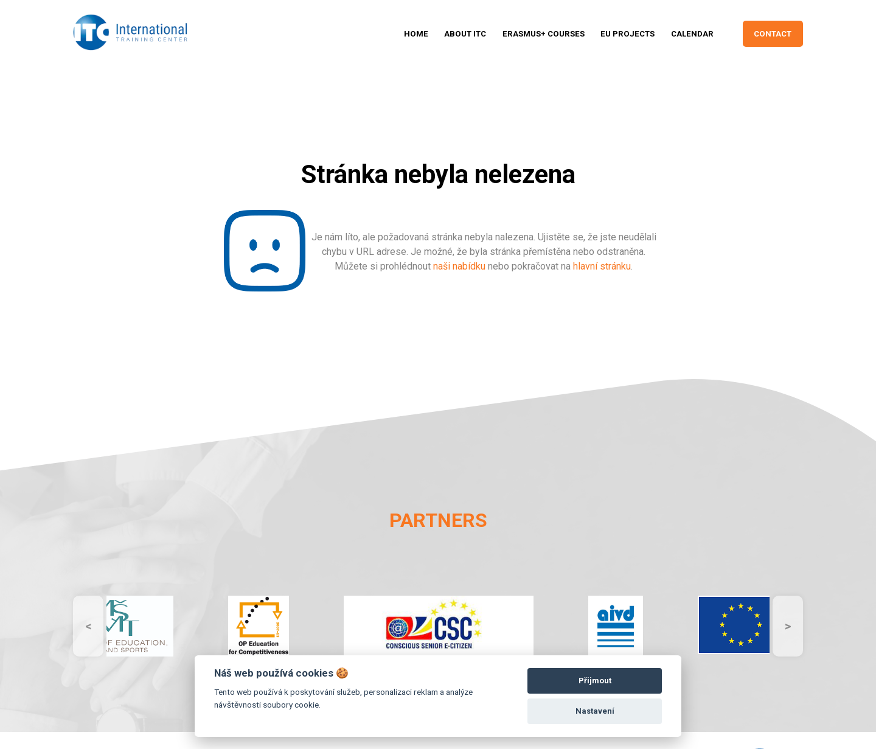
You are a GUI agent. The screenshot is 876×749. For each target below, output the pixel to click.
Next (788, 626)
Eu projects (627, 33)
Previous (88, 626)
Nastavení (594, 711)
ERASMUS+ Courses (543, 33)
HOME (416, 33)
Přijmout (595, 680)
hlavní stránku (602, 266)
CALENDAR (692, 33)
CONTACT (772, 33)
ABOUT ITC (465, 33)
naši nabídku (459, 266)
